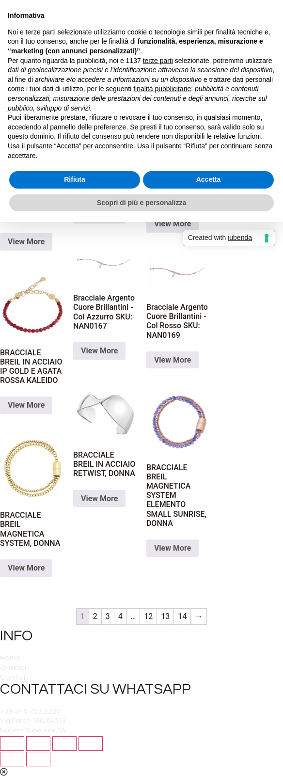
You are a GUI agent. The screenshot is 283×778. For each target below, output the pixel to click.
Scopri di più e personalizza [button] (141, 202)
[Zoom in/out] (91, 743)
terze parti (158, 60)
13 (165, 616)
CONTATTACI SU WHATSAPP (95, 689)
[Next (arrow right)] (38, 759)
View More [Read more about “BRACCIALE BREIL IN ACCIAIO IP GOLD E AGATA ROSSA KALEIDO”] (26, 405)
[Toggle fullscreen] (64, 743)
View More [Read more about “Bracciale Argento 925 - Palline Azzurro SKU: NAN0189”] (172, 223)
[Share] (38, 743)
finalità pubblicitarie (162, 89)
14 (182, 616)
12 (148, 616)
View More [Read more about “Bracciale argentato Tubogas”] (26, 241)
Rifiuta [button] (74, 179)
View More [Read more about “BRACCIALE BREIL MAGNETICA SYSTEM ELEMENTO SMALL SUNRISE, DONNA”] (172, 548)
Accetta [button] (208, 179)
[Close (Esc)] (12, 743)
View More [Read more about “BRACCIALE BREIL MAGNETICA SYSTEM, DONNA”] (26, 567)
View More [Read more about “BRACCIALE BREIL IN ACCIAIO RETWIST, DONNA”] (99, 498)
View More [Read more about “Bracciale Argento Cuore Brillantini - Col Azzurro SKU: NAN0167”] (99, 350)
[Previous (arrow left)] (12, 759)
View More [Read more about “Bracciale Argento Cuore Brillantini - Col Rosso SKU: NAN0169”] (172, 360)
